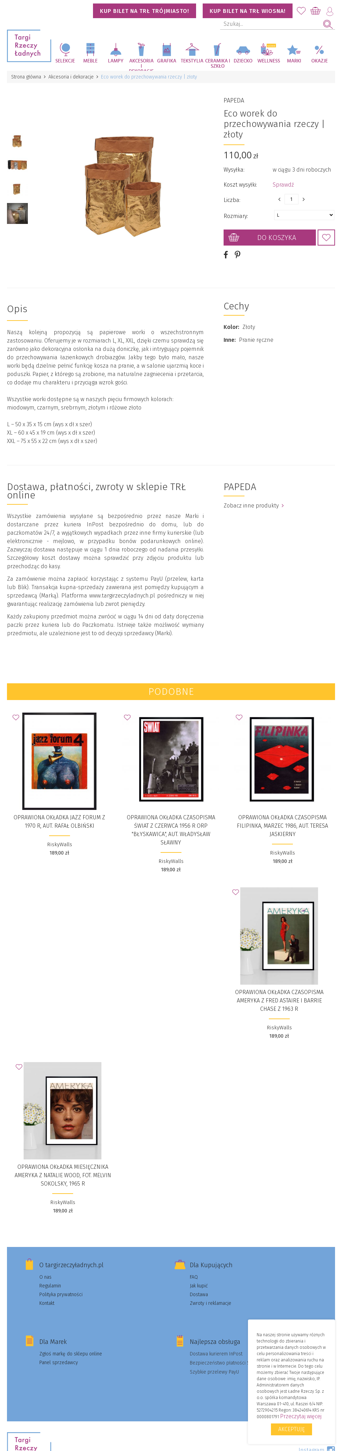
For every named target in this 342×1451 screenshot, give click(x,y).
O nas (45, 1277)
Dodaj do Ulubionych (326, 238)
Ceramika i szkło (217, 64)
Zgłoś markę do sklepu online (70, 1354)
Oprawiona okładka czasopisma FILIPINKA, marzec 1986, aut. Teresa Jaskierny (282, 825)
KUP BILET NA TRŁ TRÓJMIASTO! (144, 11)
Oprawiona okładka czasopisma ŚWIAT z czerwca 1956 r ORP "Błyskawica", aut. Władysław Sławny (171, 830)
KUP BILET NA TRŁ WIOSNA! (248, 11)
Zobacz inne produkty (254, 505)
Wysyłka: (234, 169)
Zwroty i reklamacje (210, 1303)
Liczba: (232, 200)
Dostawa (199, 1295)
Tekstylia (192, 61)
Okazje (319, 61)
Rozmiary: (236, 216)
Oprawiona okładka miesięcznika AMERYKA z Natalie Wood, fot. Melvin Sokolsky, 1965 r (63, 1175)
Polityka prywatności (61, 1295)
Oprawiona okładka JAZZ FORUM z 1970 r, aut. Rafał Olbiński (59, 821)
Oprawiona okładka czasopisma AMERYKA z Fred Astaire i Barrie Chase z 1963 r (279, 1000)
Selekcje (65, 61)
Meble (90, 61)
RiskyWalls (59, 844)
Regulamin (50, 1286)
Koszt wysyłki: (240, 184)
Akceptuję (291, 1429)
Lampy (116, 61)
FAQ (194, 1277)
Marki (294, 61)
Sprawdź (283, 184)
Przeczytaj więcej (300, 1416)
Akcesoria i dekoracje (141, 65)
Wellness (268, 61)
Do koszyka (276, 237)
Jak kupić (199, 1286)
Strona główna (26, 77)
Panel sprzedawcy (58, 1363)
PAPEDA (234, 100)
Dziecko (243, 61)
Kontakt (46, 1303)
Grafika (166, 61)
